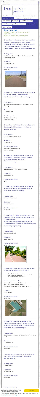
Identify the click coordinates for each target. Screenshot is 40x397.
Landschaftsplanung (8, 24)
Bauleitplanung (6, 20)
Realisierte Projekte (8, 18)
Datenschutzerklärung (11, 395)
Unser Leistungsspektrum (30, 16)
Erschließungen (32, 24)
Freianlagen (15, 20)
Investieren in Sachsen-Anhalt (23, 18)
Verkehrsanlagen (7, 27)
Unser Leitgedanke (16, 16)
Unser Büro (6, 16)
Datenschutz (6, 4)
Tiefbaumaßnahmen (20, 24)
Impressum (6, 1)
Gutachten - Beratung (26, 20)
